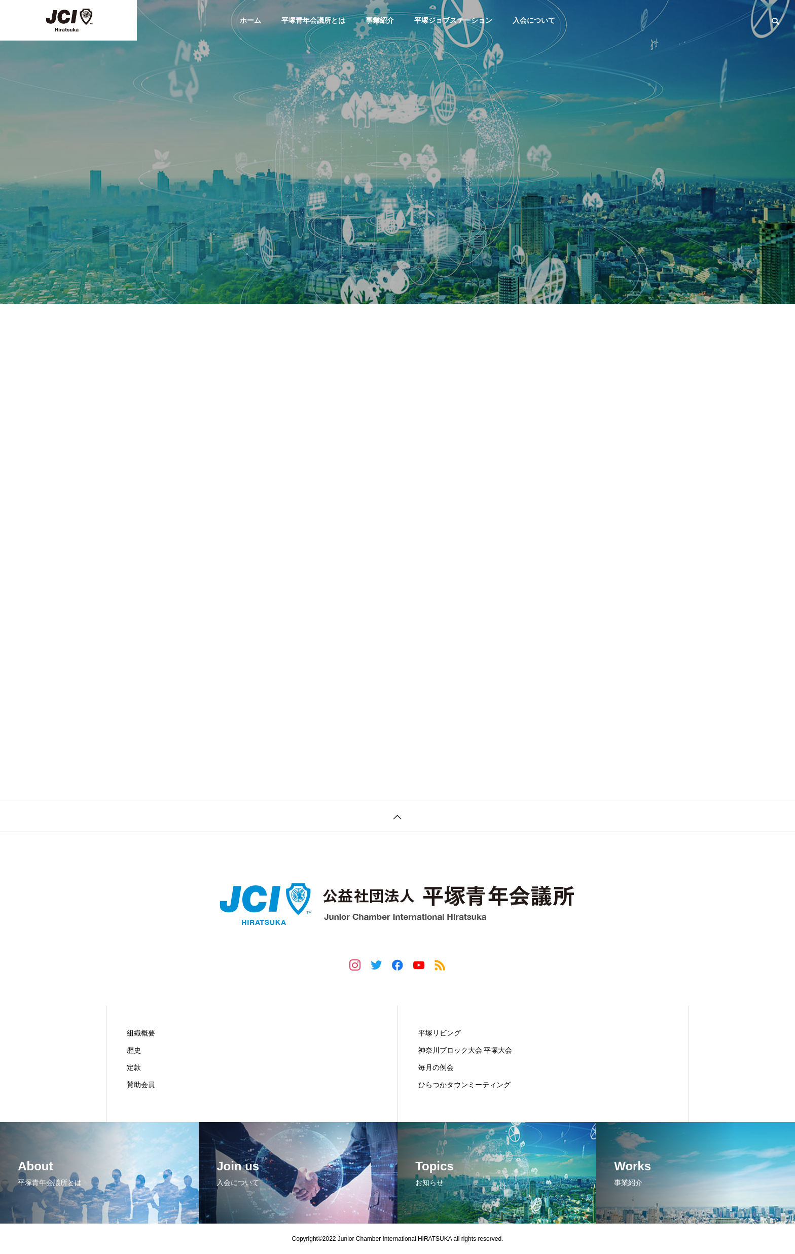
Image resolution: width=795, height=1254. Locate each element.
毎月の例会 (436, 1067)
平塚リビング (439, 1033)
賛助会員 (141, 1085)
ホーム (250, 20)
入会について (534, 20)
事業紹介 (380, 20)
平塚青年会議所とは (313, 20)
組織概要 (141, 1033)
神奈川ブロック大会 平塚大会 (465, 1050)
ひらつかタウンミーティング (464, 1085)
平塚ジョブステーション (453, 20)
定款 (134, 1067)
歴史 (134, 1050)
